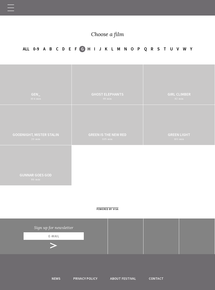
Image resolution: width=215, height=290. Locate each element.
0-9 (36, 49)
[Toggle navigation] (11, 8)
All (26, 49)
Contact (156, 278)
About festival (123, 278)
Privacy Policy (85, 278)
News (56, 278)
